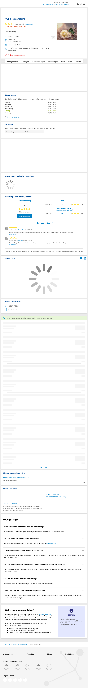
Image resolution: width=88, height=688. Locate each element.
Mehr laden (44, 467)
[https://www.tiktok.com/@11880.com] (15, 680)
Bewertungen (53, 61)
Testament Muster (10, 503)
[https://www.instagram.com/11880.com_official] (10, 680)
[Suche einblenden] (75, 3)
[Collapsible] (83, 526)
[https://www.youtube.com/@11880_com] (25, 680)
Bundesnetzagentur (45, 614)
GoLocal (20, 230)
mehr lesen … (13, 234)
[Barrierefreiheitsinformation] (81, 3)
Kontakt (78, 61)
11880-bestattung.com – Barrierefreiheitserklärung (56, 495)
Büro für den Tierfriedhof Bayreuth (15, 477)
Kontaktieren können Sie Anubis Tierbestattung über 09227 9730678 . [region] (30, 543)
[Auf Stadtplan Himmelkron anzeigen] (85, 258)
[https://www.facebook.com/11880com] (5, 680)
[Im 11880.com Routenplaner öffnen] (81, 258)
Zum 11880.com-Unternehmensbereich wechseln (55, 4)
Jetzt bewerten (24, 216)
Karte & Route (66, 61)
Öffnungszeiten (12, 61)
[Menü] (85, 3)
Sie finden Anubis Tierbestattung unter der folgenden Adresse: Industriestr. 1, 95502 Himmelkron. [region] (34, 531)
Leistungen (25, 61)
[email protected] (51, 543)
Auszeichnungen (38, 61)
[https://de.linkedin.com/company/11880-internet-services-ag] (20, 680)
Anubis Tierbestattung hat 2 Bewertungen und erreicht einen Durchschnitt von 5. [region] (29, 583)
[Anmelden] (78, 3)
